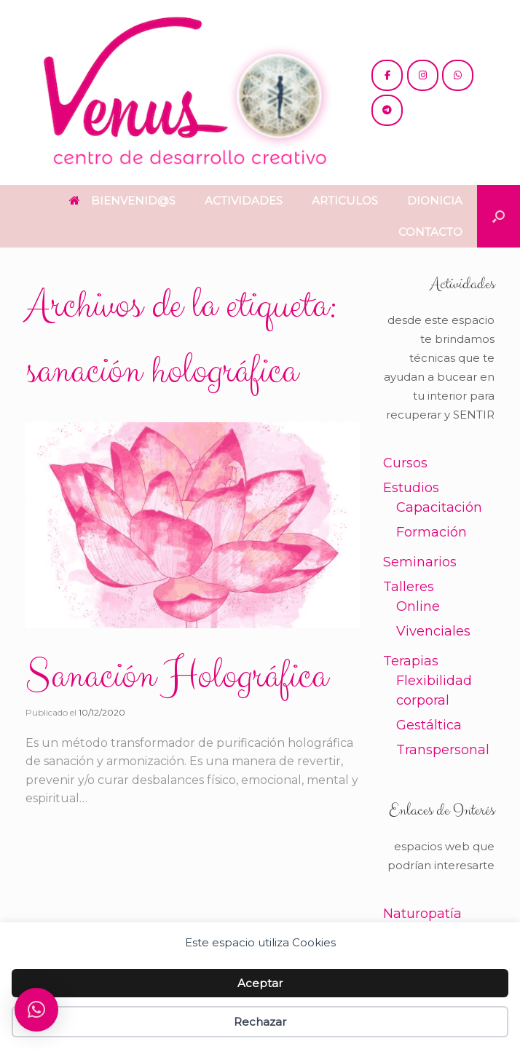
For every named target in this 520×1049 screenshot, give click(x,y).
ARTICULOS (345, 200)
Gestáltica (429, 725)
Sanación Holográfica (176, 676)
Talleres (408, 587)
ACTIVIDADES (244, 200)
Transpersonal (442, 750)
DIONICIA (434, 200)
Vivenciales (433, 631)
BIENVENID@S (122, 200)
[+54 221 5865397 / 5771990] (457, 75)
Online (418, 606)
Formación (431, 532)
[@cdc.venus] (387, 75)
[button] (498, 216)
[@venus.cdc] (422, 75)
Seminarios (420, 562)
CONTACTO (430, 232)
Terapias (410, 661)
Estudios (411, 488)
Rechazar (260, 1022)
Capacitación (439, 507)
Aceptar (260, 983)
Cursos (405, 463)
